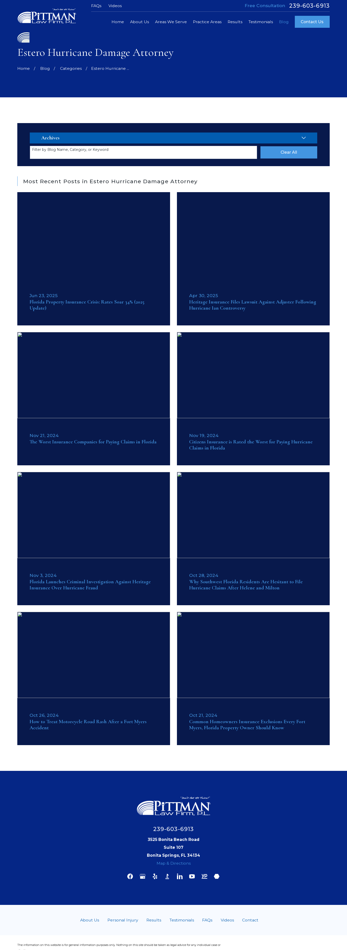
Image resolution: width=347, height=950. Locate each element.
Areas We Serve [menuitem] (171, 21)
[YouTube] (192, 876)
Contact (250, 920)
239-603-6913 (309, 6)
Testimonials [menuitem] (260, 21)
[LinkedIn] (180, 876)
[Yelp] (155, 876)
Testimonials (182, 920)
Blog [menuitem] (284, 21)
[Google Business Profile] (142, 876)
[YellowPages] (204, 876)
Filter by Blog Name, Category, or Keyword (70, 150)
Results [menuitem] (235, 21)
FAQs (96, 5)
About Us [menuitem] (139, 21)
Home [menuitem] (118, 21)
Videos (115, 5)
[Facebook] (130, 876)
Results (153, 920)
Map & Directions (174, 863)
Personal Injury (122, 920)
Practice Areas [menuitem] (207, 21)
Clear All (289, 152)
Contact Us (312, 21)
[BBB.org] (167, 876)
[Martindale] (216, 876)
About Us (89, 920)
